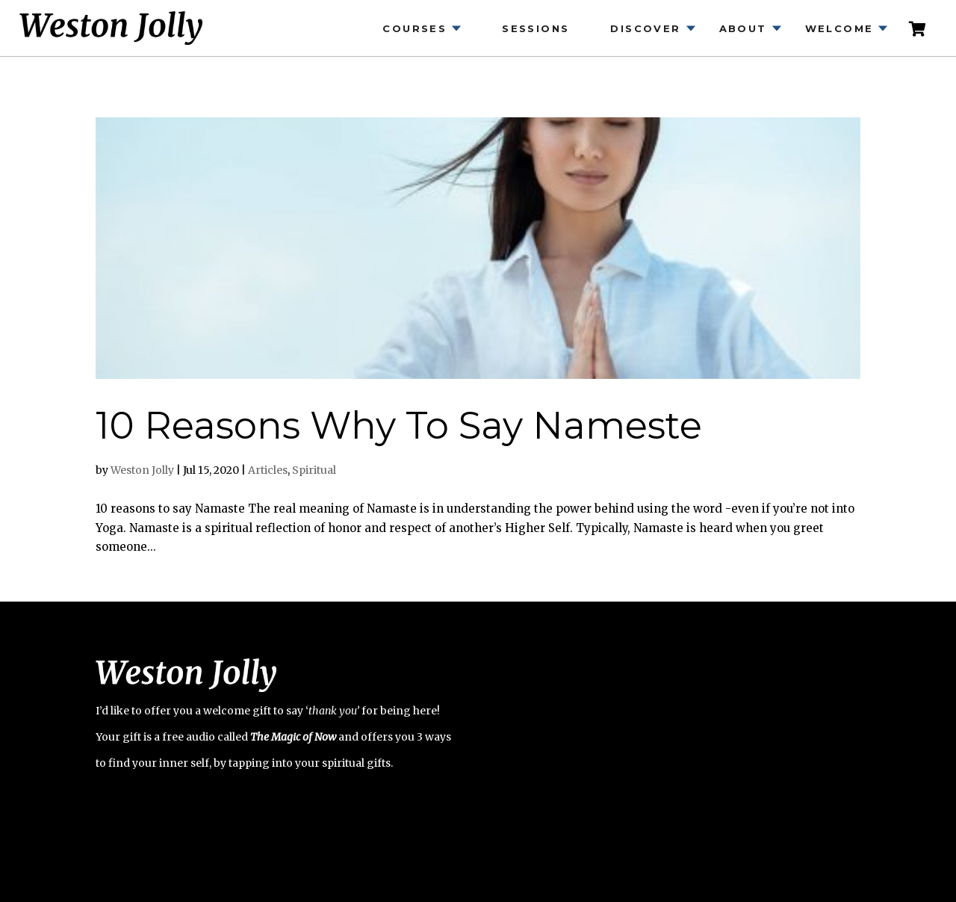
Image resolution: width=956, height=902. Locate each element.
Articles (268, 470)
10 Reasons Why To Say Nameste (399, 425)
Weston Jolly (142, 470)
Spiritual (314, 470)
